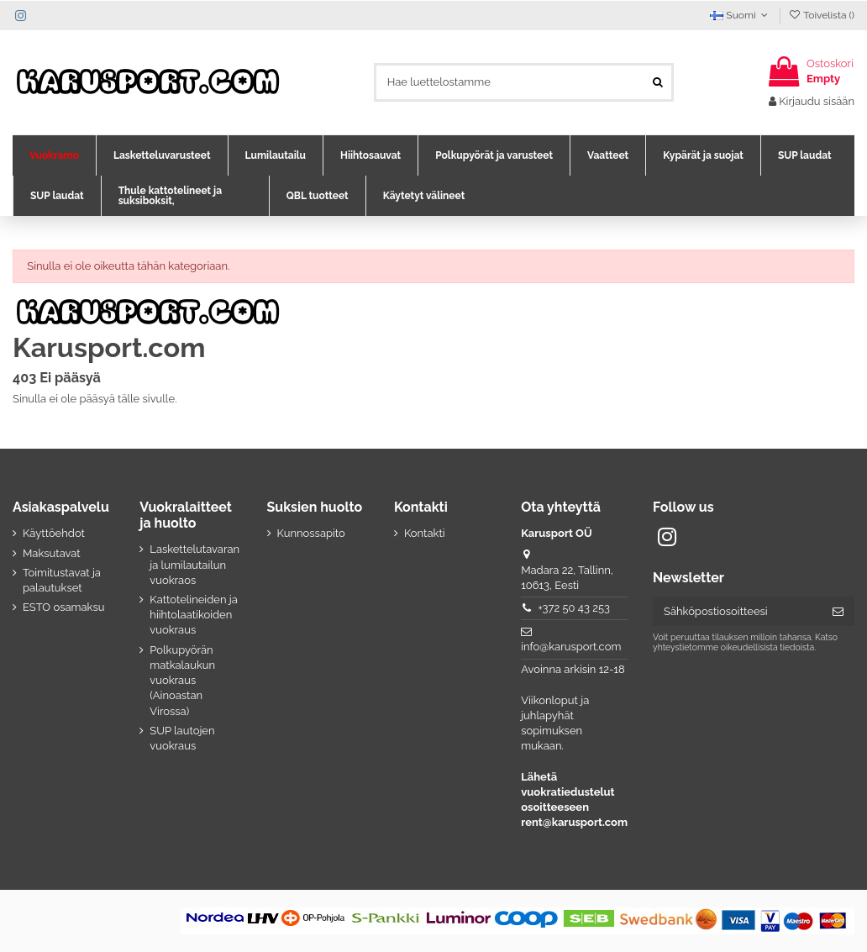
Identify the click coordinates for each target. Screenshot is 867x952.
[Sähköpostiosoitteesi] (737, 611)
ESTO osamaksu (63, 607)
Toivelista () (821, 15)
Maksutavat (52, 553)
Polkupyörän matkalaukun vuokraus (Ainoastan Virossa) (182, 681)
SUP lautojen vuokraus (182, 738)
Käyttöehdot (54, 533)
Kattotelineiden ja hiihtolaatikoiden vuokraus (194, 614)
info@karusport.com (571, 646)
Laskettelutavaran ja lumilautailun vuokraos (194, 564)
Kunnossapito (311, 533)
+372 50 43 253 (574, 608)
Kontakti (424, 533)
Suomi (740, 15)
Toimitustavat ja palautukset (62, 580)
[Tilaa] (838, 611)
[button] (54, 155)
